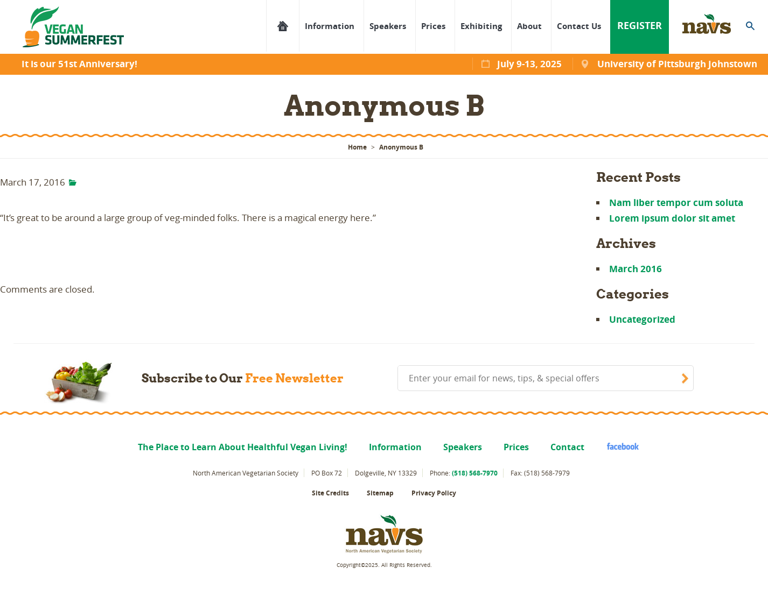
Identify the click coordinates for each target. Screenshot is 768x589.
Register (639, 25)
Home (357, 147)
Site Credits (330, 493)
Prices (433, 26)
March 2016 (635, 268)
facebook (618, 445)
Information (329, 26)
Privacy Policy (433, 493)
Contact (567, 447)
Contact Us (579, 26)
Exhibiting (481, 26)
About (529, 26)
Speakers (387, 26)
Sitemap (380, 493)
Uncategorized (642, 319)
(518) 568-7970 (475, 473)
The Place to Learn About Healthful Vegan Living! (282, 26)
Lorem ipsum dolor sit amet (672, 218)
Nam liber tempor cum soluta (676, 202)
